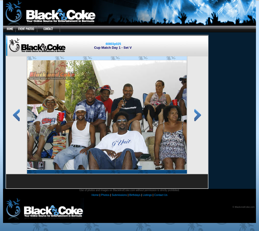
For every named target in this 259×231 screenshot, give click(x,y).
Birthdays (134, 194)
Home (95, 194)
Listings (147, 194)
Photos (105, 194)
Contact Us (160, 194)
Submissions (119, 194)
